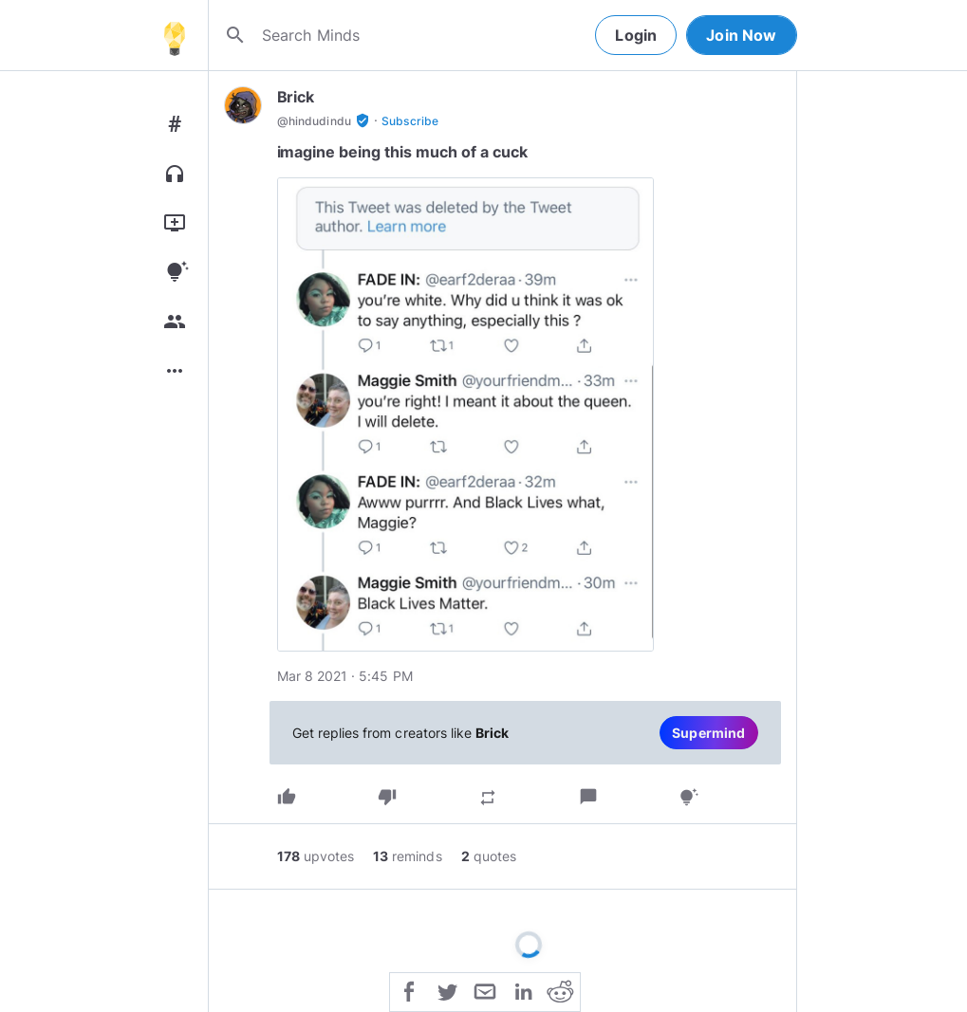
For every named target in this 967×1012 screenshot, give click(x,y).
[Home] (174, 35)
